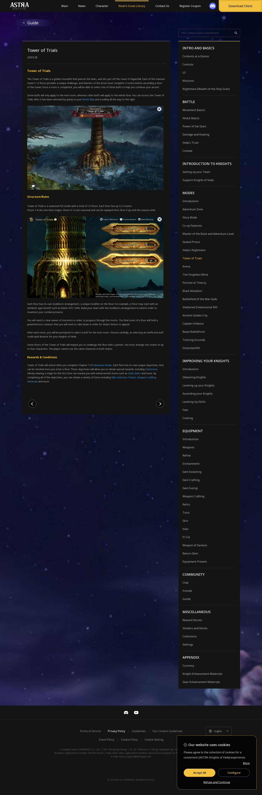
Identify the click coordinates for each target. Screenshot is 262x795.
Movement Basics (193, 110)
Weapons (188, 447)
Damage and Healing (195, 134)
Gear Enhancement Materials (201, 682)
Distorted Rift (191, 348)
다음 (160, 404)
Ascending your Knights (197, 393)
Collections (189, 636)
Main (64, 6)
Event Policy (106, 739)
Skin (185, 521)
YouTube (136, 712)
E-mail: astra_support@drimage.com (131, 756)
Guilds (186, 599)
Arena (186, 266)
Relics (186, 504)
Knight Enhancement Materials (202, 674)
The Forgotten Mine (195, 274)
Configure (234, 773)
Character (102, 6)
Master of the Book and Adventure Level (208, 234)
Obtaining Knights (194, 377)
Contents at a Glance (195, 56)
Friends (187, 591)
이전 (32, 404)
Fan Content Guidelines (167, 731)
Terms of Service (90, 731)
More (246, 763)
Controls (187, 64)
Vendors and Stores (194, 628)
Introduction (190, 201)
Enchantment (191, 464)
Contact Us (162, 6)
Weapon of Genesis (194, 545)
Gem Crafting (191, 480)
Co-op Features (192, 225)
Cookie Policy (129, 739)
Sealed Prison (191, 242)
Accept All (199, 773)
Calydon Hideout (193, 323)
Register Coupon (190, 6)
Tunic (186, 512)
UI (184, 72)
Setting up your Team (196, 172)
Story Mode (189, 217)
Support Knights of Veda (198, 180)
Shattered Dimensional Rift (199, 307)
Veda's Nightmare (193, 250)
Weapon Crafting (193, 496)
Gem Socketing (191, 472)
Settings (187, 644)
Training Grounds (193, 340)
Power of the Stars (194, 126)
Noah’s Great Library (131, 6)
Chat (185, 583)
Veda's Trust (190, 143)
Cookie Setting (154, 739)
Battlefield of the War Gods (199, 299)
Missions (188, 81)
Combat (187, 151)
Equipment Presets (194, 561)
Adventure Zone (192, 209)
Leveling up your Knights (198, 385)
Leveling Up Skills (193, 402)
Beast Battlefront (193, 332)
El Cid (186, 537)
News (81, 6)
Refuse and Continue (216, 782)
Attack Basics (190, 118)
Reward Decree (192, 620)
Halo (185, 529)
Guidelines (139, 731)
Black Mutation (192, 291)
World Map (88, 99)
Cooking (187, 418)
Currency (188, 665)
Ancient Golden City (195, 315)
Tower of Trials (192, 258)
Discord (126, 712)
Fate (185, 410)
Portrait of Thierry (194, 283)
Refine (186, 455)
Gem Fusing (189, 488)
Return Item (190, 553)
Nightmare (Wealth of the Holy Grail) (206, 89)
